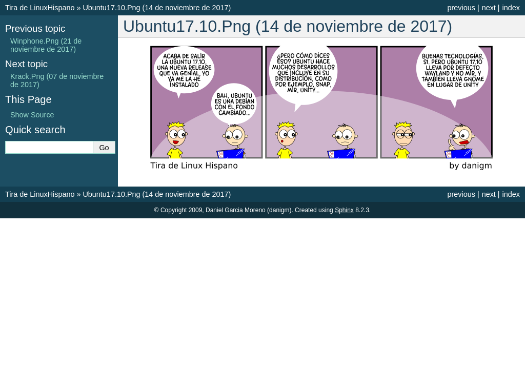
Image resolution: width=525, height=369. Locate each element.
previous (461, 8)
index (511, 8)
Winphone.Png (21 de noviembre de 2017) (46, 45)
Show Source (32, 115)
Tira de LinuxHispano (39, 8)
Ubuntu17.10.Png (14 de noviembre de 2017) (157, 8)
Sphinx (344, 210)
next (489, 8)
